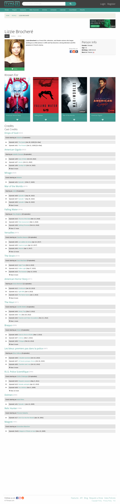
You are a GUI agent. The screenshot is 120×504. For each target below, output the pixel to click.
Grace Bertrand (18, 283)
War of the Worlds (69, 115)
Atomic (20, 162)
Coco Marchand (22, 260)
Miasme (21, 248)
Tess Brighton (17, 214)
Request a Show (96, 498)
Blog (86, 498)
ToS (114, 501)
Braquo (8, 325)
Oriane (19, 330)
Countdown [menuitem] (72, 10)
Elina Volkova (17, 353)
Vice (19, 314)
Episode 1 (21, 182)
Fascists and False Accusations (28, 318)
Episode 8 (21, 195)
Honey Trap (22, 311)
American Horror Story (13, 115)
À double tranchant (24, 358)
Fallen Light (22, 268)
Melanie (19, 177)
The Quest (21, 142)
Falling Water (38, 115)
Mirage (8, 172)
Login (103, 3)
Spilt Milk (21, 291)
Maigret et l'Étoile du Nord (27, 431)
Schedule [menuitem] (53, 10)
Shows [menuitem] (7, 10)
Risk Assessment (23, 222)
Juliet (14, 191)
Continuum (21, 288)
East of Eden (22, 159)
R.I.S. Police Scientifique (17, 371)
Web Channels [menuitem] (34, 10)
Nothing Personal (23, 225)
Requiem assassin (24, 381)
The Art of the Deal (24, 219)
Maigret (8, 421)
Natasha (19, 137)
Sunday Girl (22, 165)
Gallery (13, 36)
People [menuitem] (14, 10)
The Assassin (22, 271)
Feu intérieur (22, 387)
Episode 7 (21, 199)
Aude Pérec (20, 399)
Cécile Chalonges (22, 376)
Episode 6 (21, 202)
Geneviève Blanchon (23, 426)
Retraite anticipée (24, 384)
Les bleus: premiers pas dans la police (24, 348)
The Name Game (23, 295)
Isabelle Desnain (18, 154)
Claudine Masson (22, 237)
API (81, 498)
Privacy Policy (107, 501)
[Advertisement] (45, 23)
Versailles (9, 232)
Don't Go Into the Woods (26, 417)
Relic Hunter (11, 408)
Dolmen (9, 394)
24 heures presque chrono (26, 361)
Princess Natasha (22, 413)
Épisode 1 (21, 404)
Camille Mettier (21, 307)
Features (74, 498)
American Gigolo (96, 115)
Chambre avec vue (24, 364)
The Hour (9, 302)
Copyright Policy (97, 501)
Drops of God (11, 132)
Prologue (21, 341)
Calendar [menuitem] (63, 10)
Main (7, 36)
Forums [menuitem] (82, 10)
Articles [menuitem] (44, 10)
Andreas (21, 338)
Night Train (21, 265)
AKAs (19, 36)
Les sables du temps (25, 242)
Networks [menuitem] (23, 10)
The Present (22, 145)
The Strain (10, 255)
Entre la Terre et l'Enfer (25, 334)
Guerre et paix (22, 245)
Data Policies (109, 498)
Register (111, 3)
